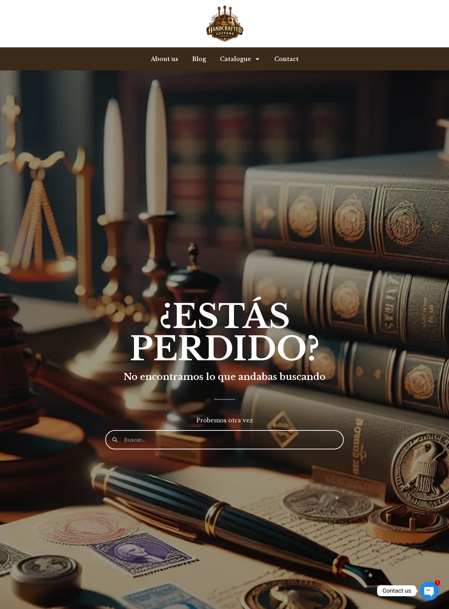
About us (164, 58)
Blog (199, 58)
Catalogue (240, 59)
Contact (286, 58)
